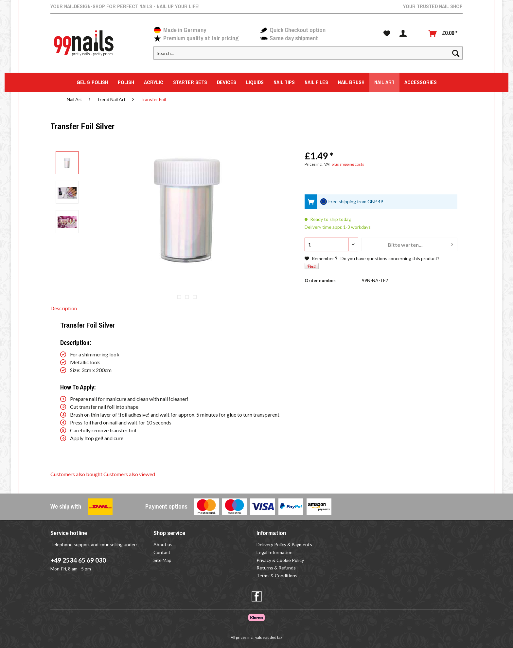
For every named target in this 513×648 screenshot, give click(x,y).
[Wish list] (387, 33)
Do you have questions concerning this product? (386, 258)
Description (63, 308)
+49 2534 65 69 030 (78, 560)
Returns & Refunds (276, 567)
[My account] (403, 33)
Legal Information (274, 552)
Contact (161, 552)
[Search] (456, 53)
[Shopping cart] (443, 33)
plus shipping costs (348, 164)
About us (162, 544)
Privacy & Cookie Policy (280, 560)
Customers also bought (76, 474)
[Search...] (308, 53)
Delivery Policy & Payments (284, 544)
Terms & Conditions (276, 575)
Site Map (162, 560)
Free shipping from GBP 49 (355, 201)
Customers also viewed (129, 474)
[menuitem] (308, 55)
